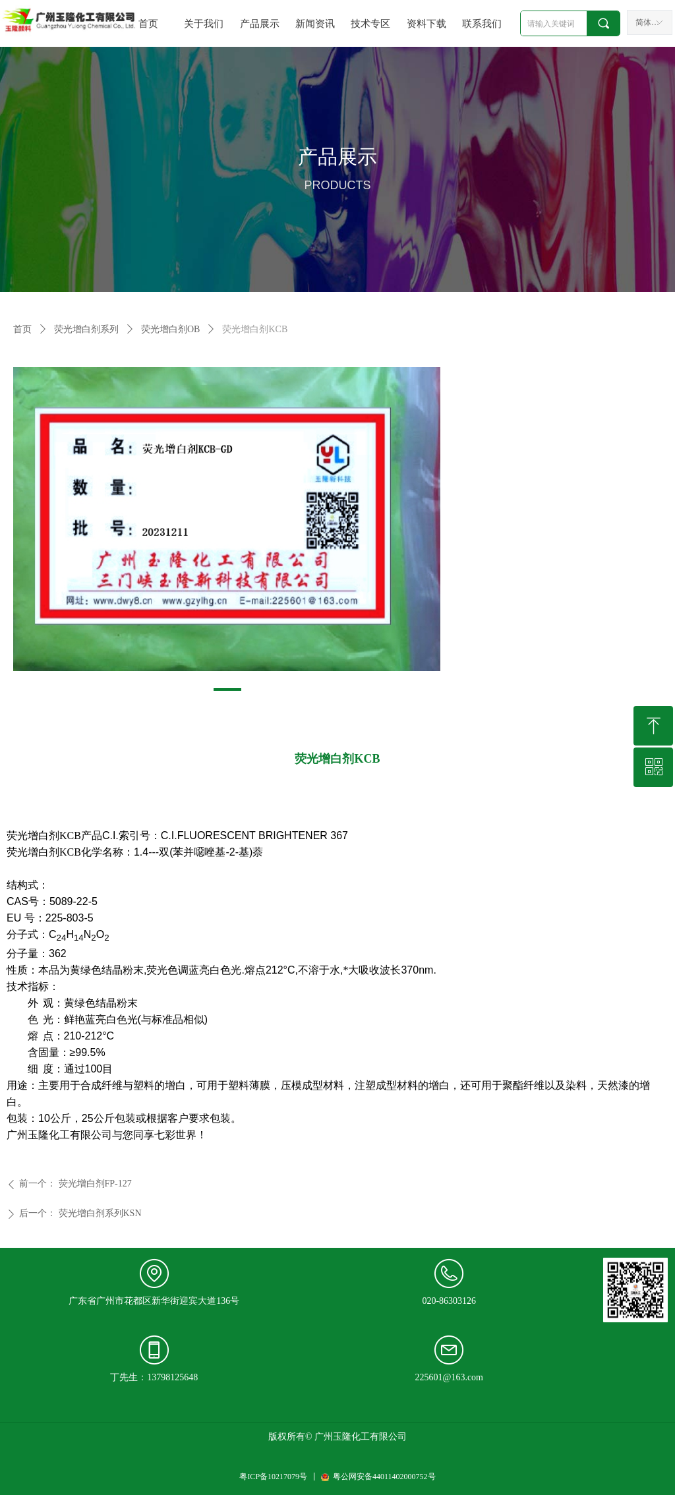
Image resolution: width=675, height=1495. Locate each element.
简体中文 (651, 22)
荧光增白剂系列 (86, 329)
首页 (22, 329)
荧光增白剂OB (170, 329)
